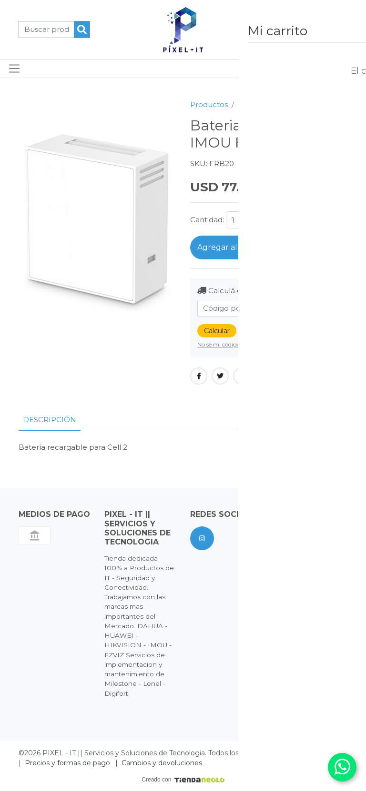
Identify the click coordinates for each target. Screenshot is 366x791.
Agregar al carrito (230, 247)
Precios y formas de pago (67, 763)
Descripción (49, 419)
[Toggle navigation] (14, 68)
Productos (209, 104)
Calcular (217, 330)
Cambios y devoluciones (162, 763)
